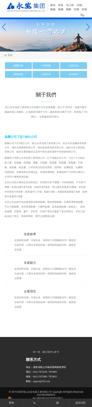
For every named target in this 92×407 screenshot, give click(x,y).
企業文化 (73, 65)
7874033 (53, 376)
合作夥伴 (73, 74)
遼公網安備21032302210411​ (47, 398)
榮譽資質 (18, 74)
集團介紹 (18, 65)
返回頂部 (80, 402)
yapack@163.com (41, 381)
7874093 (53, 372)
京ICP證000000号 (46, 395)
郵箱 (11, 402)
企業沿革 (46, 74)
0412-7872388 (40, 376)
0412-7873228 (40, 372)
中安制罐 (46, 65)
